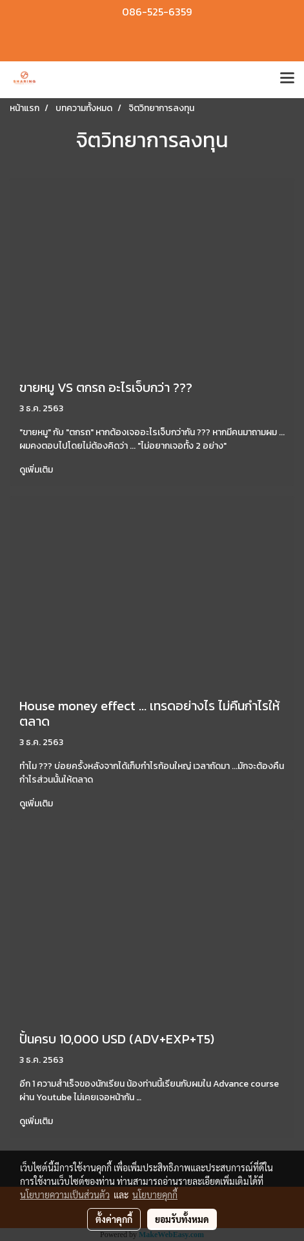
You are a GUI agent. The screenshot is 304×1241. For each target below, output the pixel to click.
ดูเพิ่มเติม (37, 470)
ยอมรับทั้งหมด (182, 1219)
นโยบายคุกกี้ (154, 1194)
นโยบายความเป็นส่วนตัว (65, 1194)
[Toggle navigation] (287, 79)
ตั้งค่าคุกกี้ (114, 1219)
